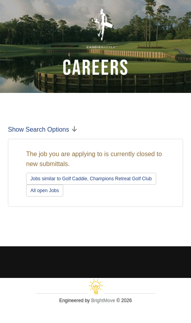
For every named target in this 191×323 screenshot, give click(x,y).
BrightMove (103, 300)
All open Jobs (44, 190)
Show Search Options (38, 129)
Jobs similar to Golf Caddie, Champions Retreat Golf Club (91, 178)
